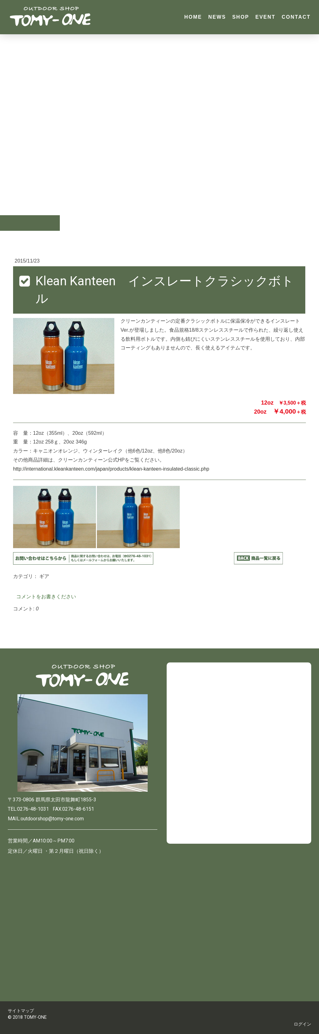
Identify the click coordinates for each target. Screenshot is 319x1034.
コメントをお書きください (46, 596)
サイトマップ (21, 1010)
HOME (193, 17)
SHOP (240, 17)
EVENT (265, 17)
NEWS (217, 17)
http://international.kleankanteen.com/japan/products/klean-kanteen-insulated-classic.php (111, 469)
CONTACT (296, 17)
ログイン (302, 1024)
